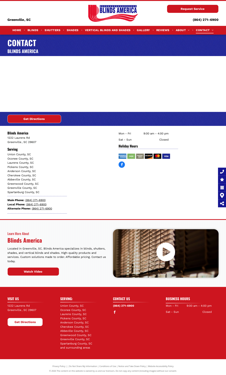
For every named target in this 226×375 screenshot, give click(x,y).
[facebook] (122, 165)
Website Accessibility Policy (161, 366)
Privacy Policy (58, 366)
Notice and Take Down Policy (132, 366)
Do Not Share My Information (83, 366)
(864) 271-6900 (206, 20)
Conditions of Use (107, 366)
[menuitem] (17, 30)
